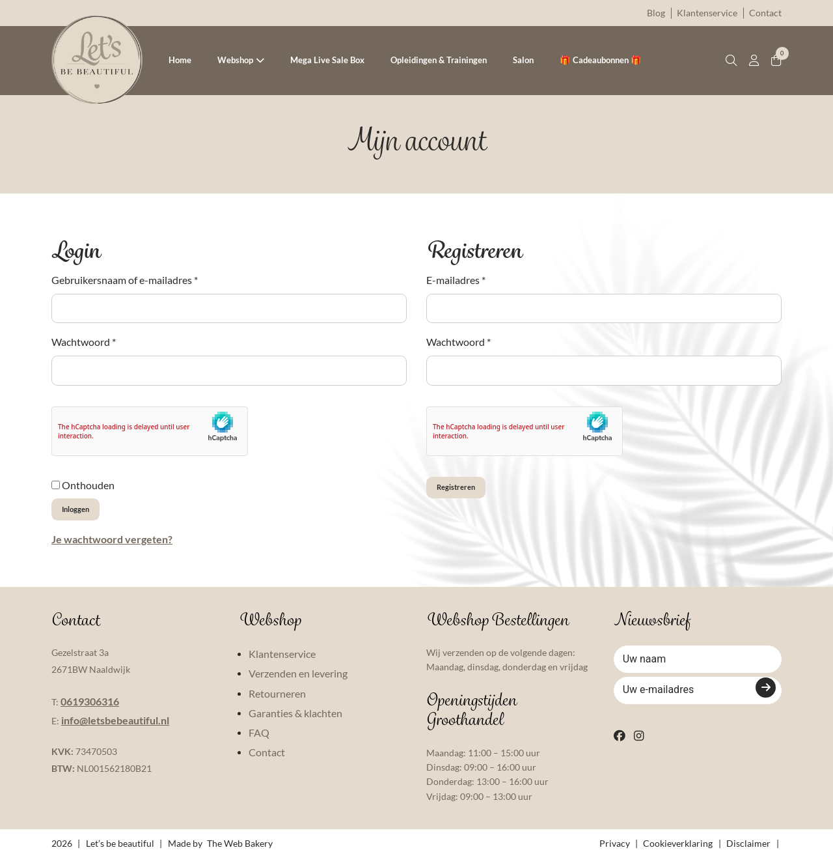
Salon (523, 60)
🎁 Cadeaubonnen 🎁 (601, 60)
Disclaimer (748, 852)
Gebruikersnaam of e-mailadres (124, 280)
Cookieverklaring (678, 852)
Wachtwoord (83, 341)
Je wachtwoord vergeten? (111, 547)
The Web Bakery (240, 852)
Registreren (468, 492)
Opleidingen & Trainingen (438, 60)
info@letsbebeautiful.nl (115, 729)
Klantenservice (707, 12)
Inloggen (85, 513)
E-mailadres (455, 280)
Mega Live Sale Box (327, 60)
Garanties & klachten (295, 722)
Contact (765, 12)
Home (180, 60)
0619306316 (90, 710)
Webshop (235, 60)
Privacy (614, 852)
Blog (656, 12)
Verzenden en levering (298, 682)
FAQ (259, 741)
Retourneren (277, 702)
